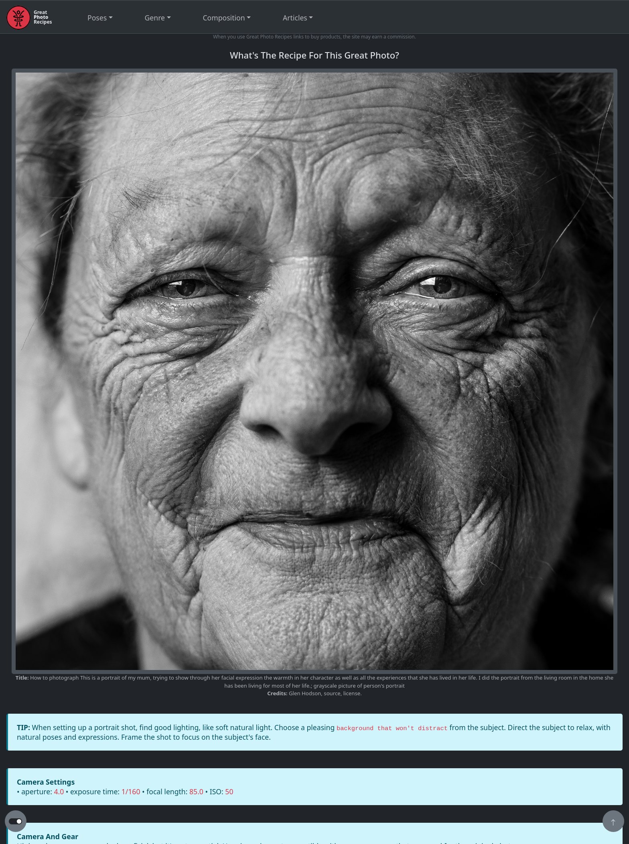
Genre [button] (155, 17)
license (351, 693)
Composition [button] (224, 17)
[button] (613, 822)
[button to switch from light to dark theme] (15, 821)
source (332, 693)
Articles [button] (295, 17)
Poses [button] (97, 17)
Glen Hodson (305, 693)
